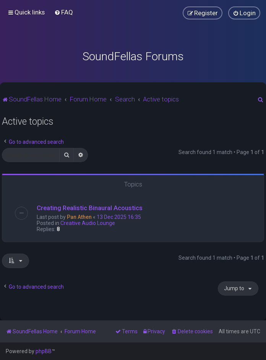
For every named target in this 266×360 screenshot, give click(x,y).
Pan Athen (79, 217)
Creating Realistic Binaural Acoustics (90, 208)
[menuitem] (63, 12)
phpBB (44, 351)
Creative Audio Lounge (87, 223)
